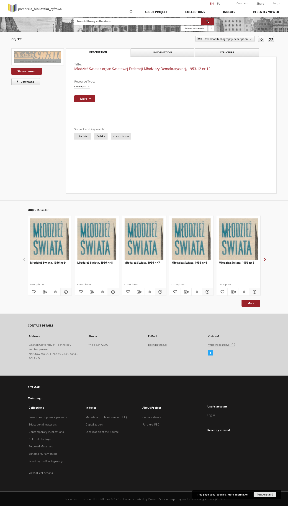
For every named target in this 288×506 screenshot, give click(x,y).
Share (260, 3)
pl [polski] (218, 3)
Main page (35, 398)
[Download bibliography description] (44, 292)
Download (24, 81)
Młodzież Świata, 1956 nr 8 (95, 263)
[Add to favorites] (261, 39)
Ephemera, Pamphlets (43, 454)
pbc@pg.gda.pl (157, 345)
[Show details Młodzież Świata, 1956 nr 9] (65, 292)
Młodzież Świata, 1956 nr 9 (48, 263)
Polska (100, 136)
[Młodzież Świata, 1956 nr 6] (191, 239)
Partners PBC (150, 424)
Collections (195, 12)
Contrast (242, 3)
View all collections (41, 473)
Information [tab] (162, 52)
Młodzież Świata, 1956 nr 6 (189, 263)
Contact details (152, 417)
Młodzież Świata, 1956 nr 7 (142, 263)
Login (276, 3)
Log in (211, 415)
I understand (265, 494)
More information (238, 494)
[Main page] (131, 12)
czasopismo (82, 86)
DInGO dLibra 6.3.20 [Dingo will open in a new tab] (105, 499)
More (250, 303)
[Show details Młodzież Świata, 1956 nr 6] (206, 292)
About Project (156, 12)
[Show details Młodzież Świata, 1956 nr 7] (159, 292)
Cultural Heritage (40, 439)
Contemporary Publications (46, 432)
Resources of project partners (48, 417)
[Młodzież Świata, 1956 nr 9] (49, 239)
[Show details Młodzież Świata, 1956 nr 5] (254, 292)
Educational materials (43, 424)
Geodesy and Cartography (46, 461)
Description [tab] (98, 52)
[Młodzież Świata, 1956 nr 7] (144, 239)
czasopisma (121, 136)
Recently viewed (266, 12)
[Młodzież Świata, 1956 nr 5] (238, 239)
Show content (26, 71)
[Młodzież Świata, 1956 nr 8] (96, 239)
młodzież (83, 136)
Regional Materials (41, 446)
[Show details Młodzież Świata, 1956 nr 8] (112, 292)
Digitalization (94, 424)
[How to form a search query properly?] (211, 28)
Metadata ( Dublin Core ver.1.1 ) (106, 417)
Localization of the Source (102, 432)
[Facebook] (210, 353)
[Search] (207, 21)
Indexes (229, 12)
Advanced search (194, 28)
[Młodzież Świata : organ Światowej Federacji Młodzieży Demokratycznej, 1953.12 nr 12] (37, 57)
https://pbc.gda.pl (221, 345)
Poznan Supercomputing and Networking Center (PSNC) (186, 499)
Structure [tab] (227, 52)
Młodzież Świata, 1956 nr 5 (236, 263)
